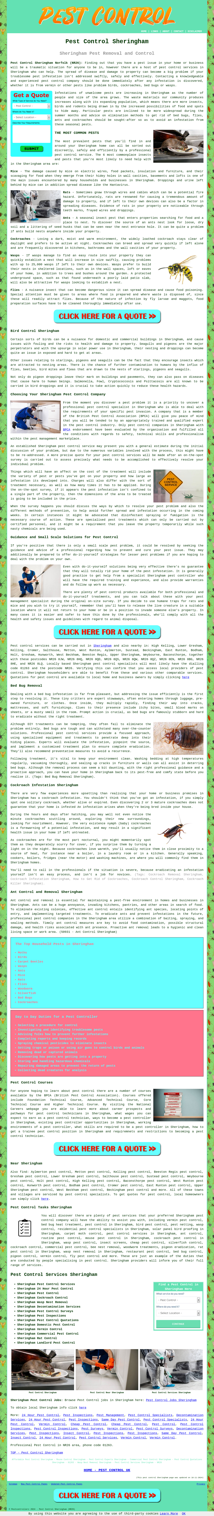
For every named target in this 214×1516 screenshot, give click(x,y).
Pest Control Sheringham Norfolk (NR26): (47, 63)
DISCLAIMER (195, 31)
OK (184, 1513)
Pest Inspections (77, 1415)
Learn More (169, 1513)
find (23, 1172)
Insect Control (76, 1433)
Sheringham (102, 645)
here (185, 677)
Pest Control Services (98, 1437)
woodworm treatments (141, 1247)
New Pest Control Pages (34, 1484)
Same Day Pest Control (120, 1419)
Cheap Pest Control (88, 1424)
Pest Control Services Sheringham (54, 1274)
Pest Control (163, 1424)
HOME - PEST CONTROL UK (107, 1470)
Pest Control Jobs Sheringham (171, 1400)
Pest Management (110, 1415)
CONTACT (179, 31)
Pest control (22, 645)
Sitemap (13, 1484)
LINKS (154, 31)
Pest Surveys (92, 1428)
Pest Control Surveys (154, 1428)
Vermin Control (52, 1424)
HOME (144, 31)
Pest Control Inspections (56, 1428)
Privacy (201, 1484)
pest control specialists (115, 663)
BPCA (66, 429)
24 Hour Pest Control (40, 1415)
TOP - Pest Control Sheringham (37, 1452)
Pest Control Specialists (150, 1415)
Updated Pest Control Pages (66, 1484)
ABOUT (166, 31)
